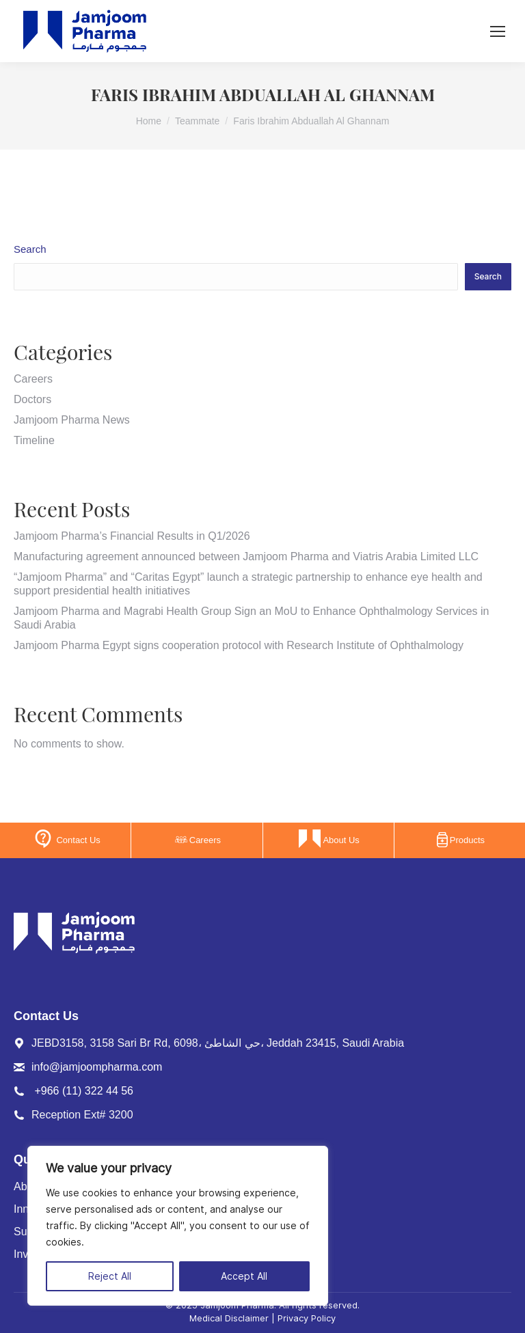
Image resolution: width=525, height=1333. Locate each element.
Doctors (32, 399)
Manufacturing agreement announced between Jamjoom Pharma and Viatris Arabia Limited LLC (246, 556)
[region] (177, 1226)
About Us (329, 838)
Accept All (244, 1276)
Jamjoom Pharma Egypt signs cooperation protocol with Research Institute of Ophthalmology (238, 645)
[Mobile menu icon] (497, 31)
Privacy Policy (307, 1318)
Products (461, 839)
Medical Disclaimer (229, 1318)
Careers (33, 379)
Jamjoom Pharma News (72, 420)
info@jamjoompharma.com (96, 1067)
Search (30, 249)
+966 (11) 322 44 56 (83, 1091)
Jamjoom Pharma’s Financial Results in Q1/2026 (132, 536)
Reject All (109, 1276)
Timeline (34, 440)
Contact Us (66, 838)
